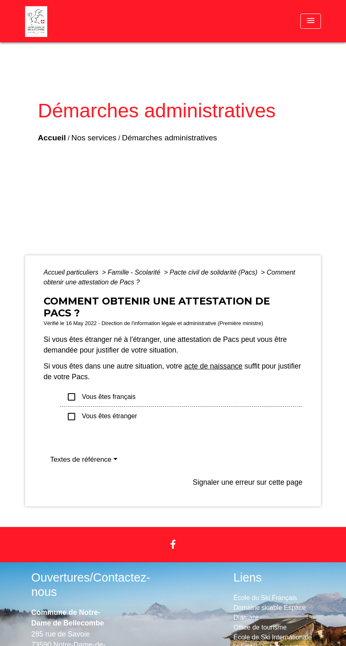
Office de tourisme (260, 627)
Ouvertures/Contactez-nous (90, 584)
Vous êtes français (101, 397)
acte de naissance (213, 366)
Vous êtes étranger (102, 417)
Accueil (52, 137)
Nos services (94, 137)
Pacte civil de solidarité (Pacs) (214, 272)
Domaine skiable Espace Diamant (269, 612)
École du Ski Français (265, 597)
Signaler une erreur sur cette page (247, 482)
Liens (247, 577)
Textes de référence (80, 459)
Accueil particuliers (72, 272)
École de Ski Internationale (272, 637)
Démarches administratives (169, 137)
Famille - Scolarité (135, 272)
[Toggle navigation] (310, 21)
